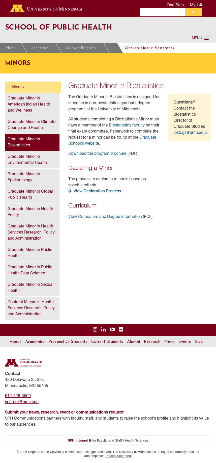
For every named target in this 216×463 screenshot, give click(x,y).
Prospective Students (67, 342)
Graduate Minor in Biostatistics (161, 48)
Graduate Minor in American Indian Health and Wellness (29, 104)
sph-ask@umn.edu (22, 402)
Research (152, 342)
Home (10, 48)
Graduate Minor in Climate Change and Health (31, 125)
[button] (197, 38)
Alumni (133, 342)
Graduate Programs (82, 48)
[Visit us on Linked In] (103, 329)
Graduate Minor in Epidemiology (24, 177)
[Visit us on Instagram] (95, 329)
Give (199, 342)
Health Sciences (136, 440)
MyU (196, 5)
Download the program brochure (97, 154)
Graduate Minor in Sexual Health (30, 288)
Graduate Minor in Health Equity (30, 212)
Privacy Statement (119, 456)
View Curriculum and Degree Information (105, 217)
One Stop (175, 5)
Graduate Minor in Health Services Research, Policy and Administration (31, 232)
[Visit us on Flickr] (121, 329)
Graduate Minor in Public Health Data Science (30, 270)
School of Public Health (68, 27)
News (169, 342)
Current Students (107, 342)
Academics (41, 48)
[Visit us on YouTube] (112, 329)
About (15, 342)
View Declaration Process (97, 191)
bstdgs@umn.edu (190, 133)
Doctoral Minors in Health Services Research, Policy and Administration (31, 308)
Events (184, 342)
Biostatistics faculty (127, 125)
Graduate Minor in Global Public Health (30, 195)
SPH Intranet (78, 440)
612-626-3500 (18, 396)
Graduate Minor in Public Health (30, 253)
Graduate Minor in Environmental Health (27, 160)
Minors (120, 48)
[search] (164, 12)
